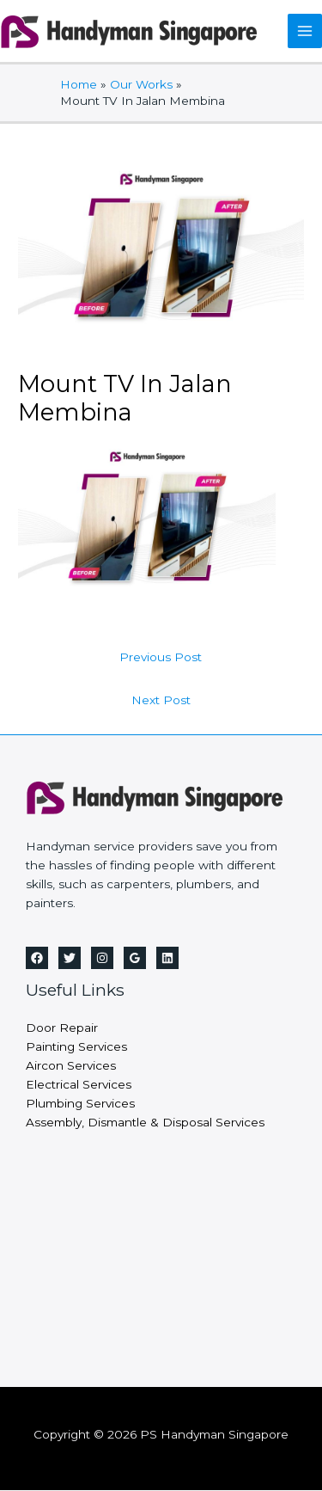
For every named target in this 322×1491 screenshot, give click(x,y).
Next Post (161, 700)
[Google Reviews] (135, 958)
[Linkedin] (167, 958)
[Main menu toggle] (305, 31)
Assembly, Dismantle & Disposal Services (145, 1122)
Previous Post (160, 657)
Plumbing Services (80, 1103)
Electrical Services (78, 1084)
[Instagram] (102, 958)
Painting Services (76, 1046)
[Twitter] (69, 958)
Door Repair (62, 1027)
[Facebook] (37, 958)
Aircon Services (71, 1065)
